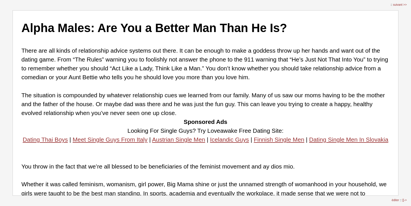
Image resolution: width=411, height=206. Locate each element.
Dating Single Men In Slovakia (348, 139)
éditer (396, 200)
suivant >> (400, 4)
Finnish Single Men (279, 139)
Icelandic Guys (229, 139)
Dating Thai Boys (45, 139)
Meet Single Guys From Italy (110, 139)
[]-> (404, 200)
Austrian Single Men (178, 139)
